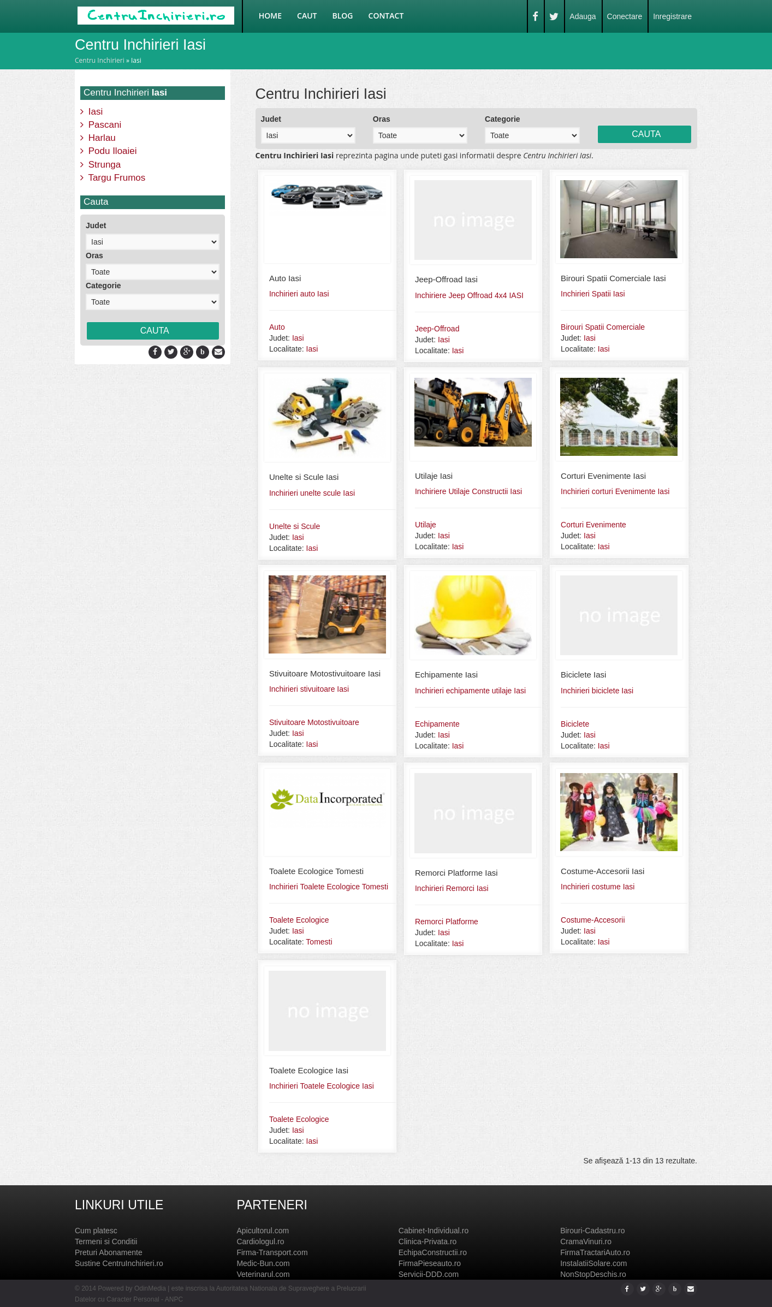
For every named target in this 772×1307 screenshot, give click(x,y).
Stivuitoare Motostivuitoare (314, 722)
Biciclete (575, 724)
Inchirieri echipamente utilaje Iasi (470, 690)
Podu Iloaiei (108, 151)
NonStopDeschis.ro (593, 1274)
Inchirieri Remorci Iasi (452, 888)
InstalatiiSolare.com (593, 1263)
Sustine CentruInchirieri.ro (119, 1263)
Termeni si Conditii (106, 1241)
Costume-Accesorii (593, 920)
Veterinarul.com (262, 1274)
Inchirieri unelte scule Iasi (312, 493)
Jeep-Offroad (437, 328)
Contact (386, 15)
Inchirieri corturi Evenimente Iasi (615, 491)
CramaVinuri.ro (585, 1241)
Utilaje (425, 524)
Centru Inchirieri (99, 60)
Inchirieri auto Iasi (299, 293)
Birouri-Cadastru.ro (592, 1230)
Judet (96, 225)
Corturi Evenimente (593, 524)
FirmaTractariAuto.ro (595, 1252)
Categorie (103, 285)
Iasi (91, 111)
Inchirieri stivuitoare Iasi (309, 689)
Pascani (100, 125)
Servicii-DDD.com (429, 1274)
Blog (342, 15)
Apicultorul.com (262, 1230)
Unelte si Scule (294, 526)
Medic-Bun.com (262, 1263)
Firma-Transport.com (271, 1252)
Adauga (582, 16)
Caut (307, 15)
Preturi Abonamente (108, 1252)
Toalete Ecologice (299, 920)
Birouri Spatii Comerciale (603, 327)
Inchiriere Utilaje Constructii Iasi (468, 491)
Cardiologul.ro (260, 1241)
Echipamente (437, 724)
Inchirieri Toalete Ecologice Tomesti (328, 886)
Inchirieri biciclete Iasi (597, 690)
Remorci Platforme (446, 921)
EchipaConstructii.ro (433, 1252)
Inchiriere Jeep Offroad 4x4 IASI (469, 295)
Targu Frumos (112, 178)
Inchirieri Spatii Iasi (593, 293)
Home (270, 15)
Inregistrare (672, 16)
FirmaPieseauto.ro (430, 1263)
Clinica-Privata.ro (428, 1241)
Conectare (625, 16)
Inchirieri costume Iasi (597, 886)
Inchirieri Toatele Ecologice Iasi (321, 1086)
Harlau (98, 138)
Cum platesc (96, 1230)
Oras (94, 255)
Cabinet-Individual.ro (433, 1230)
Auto (277, 327)
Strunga (100, 164)
